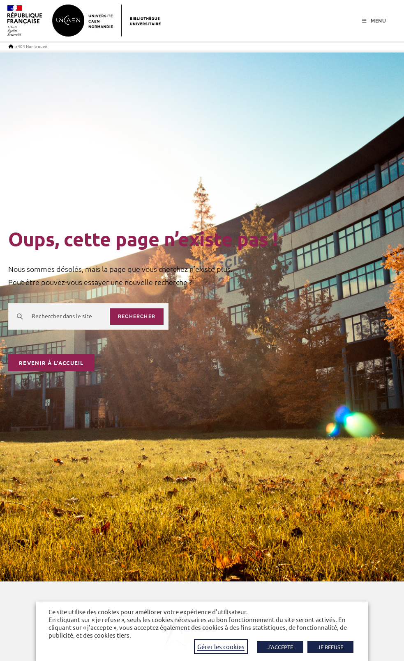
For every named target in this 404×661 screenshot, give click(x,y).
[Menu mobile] (374, 21)
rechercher (136, 316)
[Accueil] (11, 46)
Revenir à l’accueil (51, 362)
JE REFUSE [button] (330, 646)
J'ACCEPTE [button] (280, 646)
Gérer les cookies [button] (221, 646)
